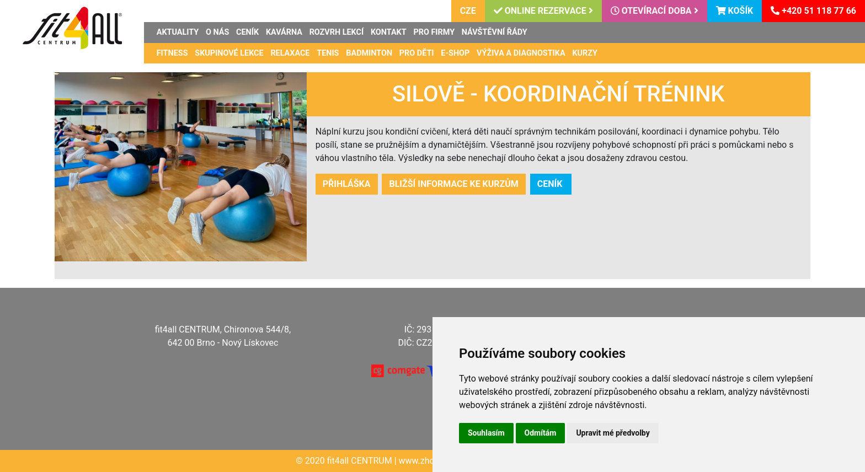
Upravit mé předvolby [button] (612, 432)
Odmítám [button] (541, 432)
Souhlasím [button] (486, 432)
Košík (735, 11)
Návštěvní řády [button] (494, 32)
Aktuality (178, 32)
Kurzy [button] (584, 53)
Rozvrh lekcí (336, 32)
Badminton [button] (369, 53)
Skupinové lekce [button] (229, 53)
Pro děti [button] (416, 53)
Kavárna (284, 32)
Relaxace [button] (289, 53)
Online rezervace (543, 11)
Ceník (247, 32)
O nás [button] (217, 32)
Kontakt (389, 32)
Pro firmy (434, 32)
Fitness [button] (172, 53)
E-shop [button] (455, 53)
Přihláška (347, 184)
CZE (468, 11)
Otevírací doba (654, 11)
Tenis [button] (328, 53)
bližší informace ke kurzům (453, 184)
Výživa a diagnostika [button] (521, 53)
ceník (551, 184)
